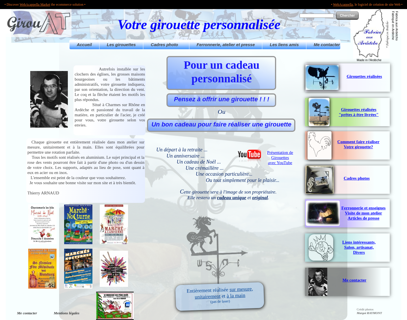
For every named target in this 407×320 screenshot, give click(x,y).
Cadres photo (166, 44)
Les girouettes (121, 44)
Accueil (84, 44)
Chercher (347, 16)
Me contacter (327, 44)
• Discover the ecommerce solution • (45, 5)
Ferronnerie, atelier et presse (226, 44)
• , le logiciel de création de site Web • (366, 5)
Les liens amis (284, 44)
